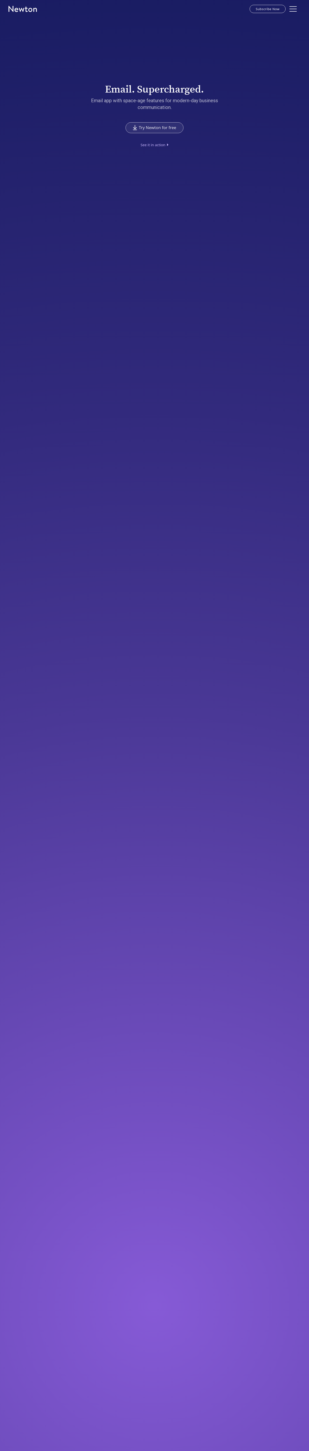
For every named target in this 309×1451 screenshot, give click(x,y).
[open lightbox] (154, 144)
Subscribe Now (268, 9)
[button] (293, 8)
